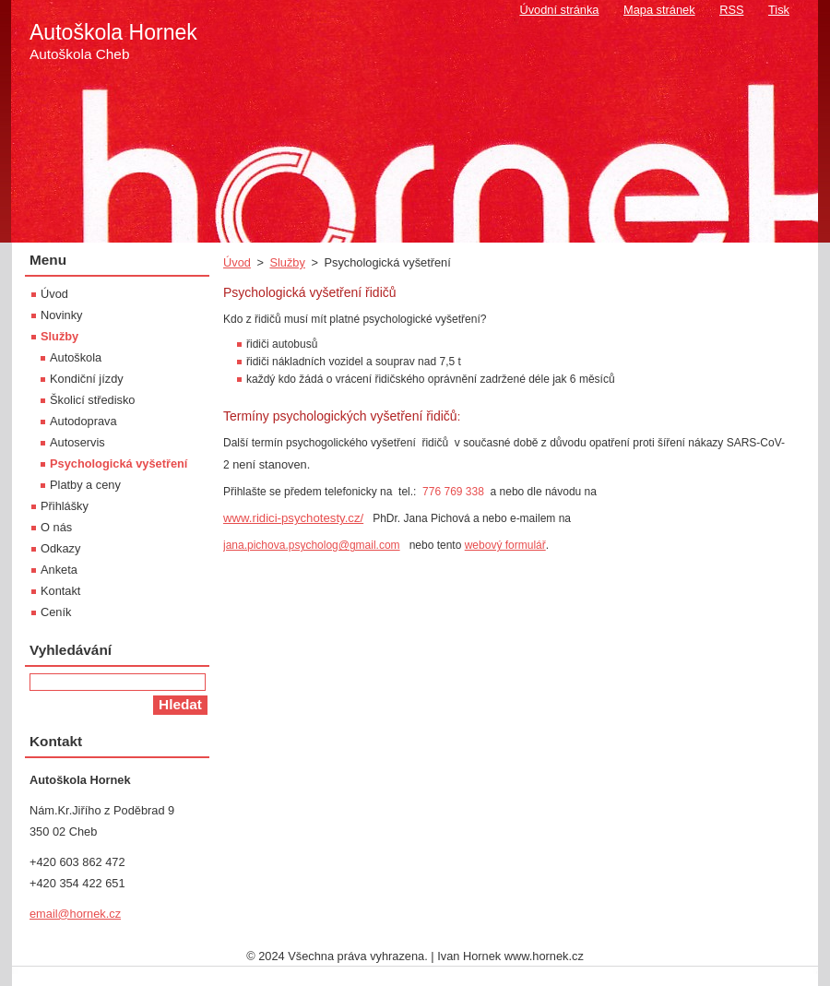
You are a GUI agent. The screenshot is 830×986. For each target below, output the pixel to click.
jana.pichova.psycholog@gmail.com (311, 545)
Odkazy (60, 548)
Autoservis (77, 442)
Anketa (59, 569)
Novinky (62, 315)
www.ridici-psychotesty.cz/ (293, 518)
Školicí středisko (92, 400)
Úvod (237, 262)
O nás (56, 527)
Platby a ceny (85, 485)
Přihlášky (65, 506)
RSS (731, 10)
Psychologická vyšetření (118, 463)
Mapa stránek (659, 10)
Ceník (56, 612)
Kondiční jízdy (87, 379)
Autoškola (75, 357)
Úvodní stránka (559, 10)
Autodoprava (83, 421)
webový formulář (505, 545)
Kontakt (60, 591)
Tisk (778, 10)
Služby (286, 262)
